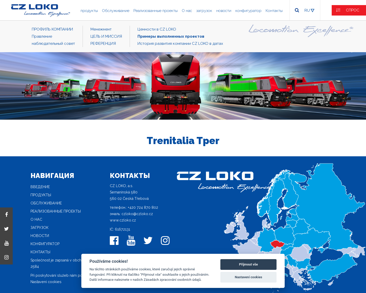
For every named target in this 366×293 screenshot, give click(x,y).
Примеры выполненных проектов (171, 36)
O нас (187, 10)
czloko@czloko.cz (137, 214)
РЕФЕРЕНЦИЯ (103, 43)
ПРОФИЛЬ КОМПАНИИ (52, 29)
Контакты (274, 10)
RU (307, 10)
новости (223, 10)
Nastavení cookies (46, 282)
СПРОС (352, 10)
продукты (89, 10)
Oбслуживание (115, 10)
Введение (40, 187)
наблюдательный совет (53, 43)
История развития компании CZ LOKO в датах (180, 43)
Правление (42, 36)
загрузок (204, 10)
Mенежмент (101, 29)
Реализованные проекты (155, 10)
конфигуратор (248, 10)
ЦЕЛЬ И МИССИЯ (106, 36)
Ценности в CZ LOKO (157, 29)
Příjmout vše (248, 264)
